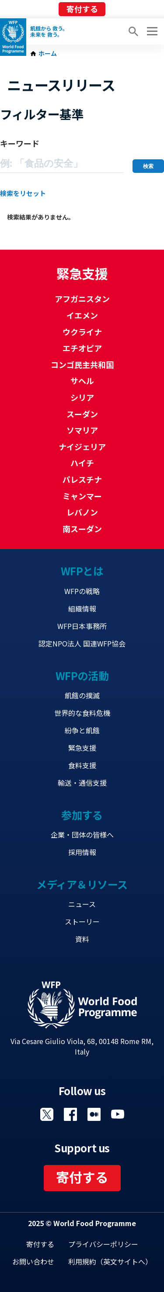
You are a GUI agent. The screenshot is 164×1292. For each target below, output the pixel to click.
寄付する (82, 8)
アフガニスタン (82, 298)
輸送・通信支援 (82, 782)
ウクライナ (82, 331)
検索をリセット (23, 193)
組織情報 (82, 608)
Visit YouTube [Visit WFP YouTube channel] (117, 1114)
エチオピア (82, 348)
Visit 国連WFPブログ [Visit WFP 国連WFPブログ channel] (94, 1114)
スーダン (82, 413)
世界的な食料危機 (82, 713)
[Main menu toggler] (150, 31)
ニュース (82, 904)
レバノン (82, 512)
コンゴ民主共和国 (82, 364)
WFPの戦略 (82, 591)
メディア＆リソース (82, 884)
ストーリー (82, 921)
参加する (81, 814)
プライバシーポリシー (103, 1244)
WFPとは (82, 570)
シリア (82, 397)
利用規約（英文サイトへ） (110, 1261)
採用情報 (82, 852)
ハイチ (82, 462)
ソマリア (82, 430)
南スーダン (82, 528)
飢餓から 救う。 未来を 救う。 (49, 31)
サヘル (82, 380)
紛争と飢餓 (82, 730)
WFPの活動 (82, 675)
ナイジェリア (82, 446)
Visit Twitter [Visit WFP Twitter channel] (46, 1114)
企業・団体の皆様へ (82, 834)
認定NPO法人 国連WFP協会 (82, 643)
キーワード (19, 143)
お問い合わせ (33, 1261)
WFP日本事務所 (82, 626)
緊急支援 (82, 747)
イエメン (82, 315)
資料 (82, 939)
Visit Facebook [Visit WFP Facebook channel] (70, 1114)
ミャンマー (82, 496)
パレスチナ (82, 479)
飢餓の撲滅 (82, 695)
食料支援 (82, 765)
